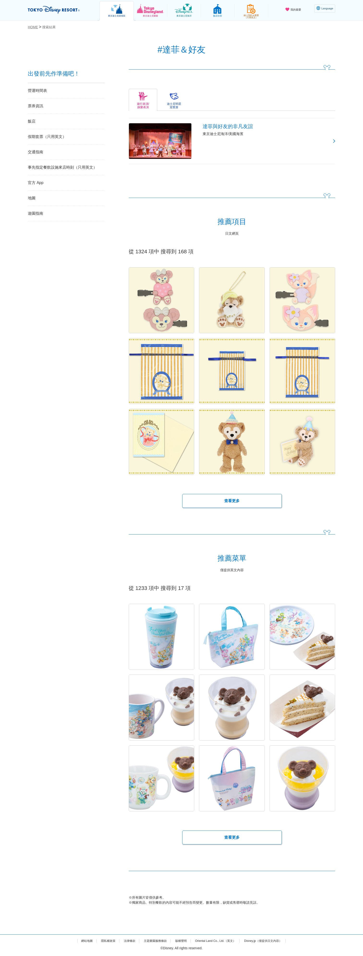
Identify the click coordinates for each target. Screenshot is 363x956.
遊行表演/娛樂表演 (143, 105)
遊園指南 (35, 213)
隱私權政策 (99, 942)
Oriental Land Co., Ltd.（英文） (218, 942)
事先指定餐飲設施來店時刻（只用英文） (62, 167)
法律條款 (122, 942)
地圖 (32, 198)
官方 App (35, 183)
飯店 (32, 121)
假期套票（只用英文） (47, 137)
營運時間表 (37, 91)
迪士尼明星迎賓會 (174, 105)
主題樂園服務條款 (151, 942)
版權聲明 (179, 942)
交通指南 (35, 152)
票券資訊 (35, 106)
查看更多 (232, 502)
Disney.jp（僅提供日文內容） (272, 942)
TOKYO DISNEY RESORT (59, 9)
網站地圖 (75, 942)
